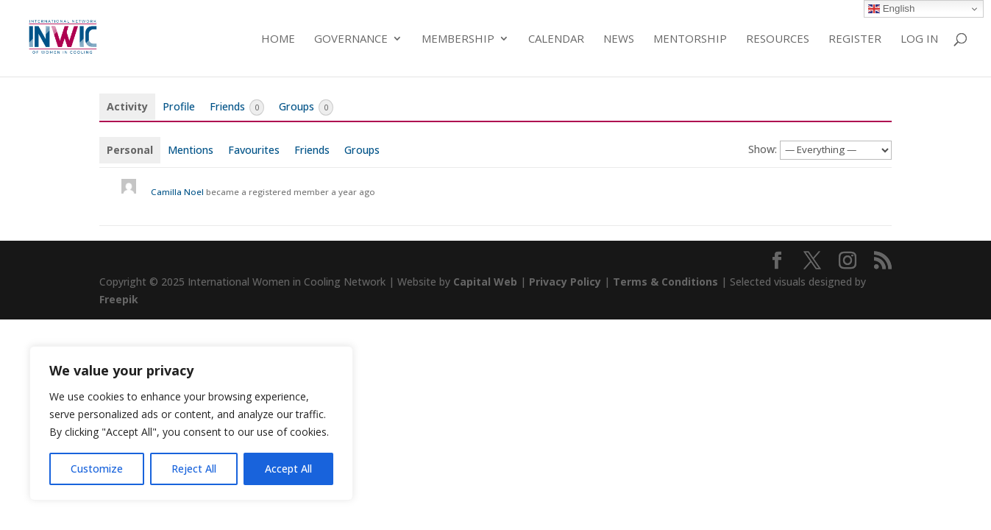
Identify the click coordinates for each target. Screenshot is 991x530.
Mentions (190, 150)
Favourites (254, 150)
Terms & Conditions (665, 282)
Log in (919, 39)
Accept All (288, 469)
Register (854, 39)
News (618, 39)
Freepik (118, 299)
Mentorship (690, 39)
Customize (97, 469)
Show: (762, 149)
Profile (179, 106)
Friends (237, 107)
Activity (127, 106)
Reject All (193, 469)
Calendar (556, 39)
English (891, 9)
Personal (130, 150)
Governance (351, 39)
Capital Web (485, 282)
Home (278, 39)
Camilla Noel (177, 191)
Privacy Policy (565, 282)
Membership (458, 39)
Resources (777, 39)
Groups (306, 107)
